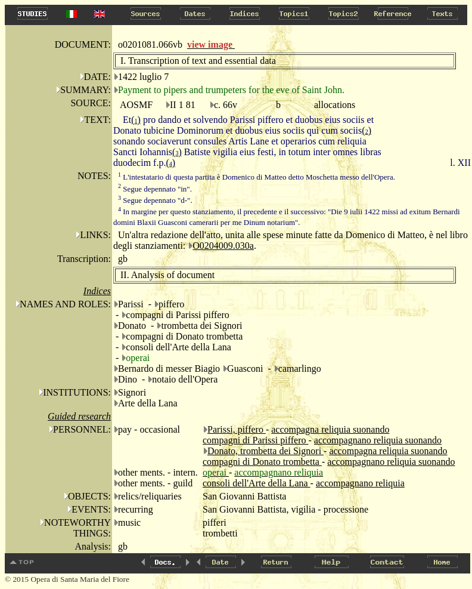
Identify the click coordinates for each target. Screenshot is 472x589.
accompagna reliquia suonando (330, 429)
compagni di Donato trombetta (262, 462)
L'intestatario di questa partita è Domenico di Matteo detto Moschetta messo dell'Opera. (256, 176)
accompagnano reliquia (360, 483)
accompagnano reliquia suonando (378, 440)
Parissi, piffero (236, 429)
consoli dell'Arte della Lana (256, 483)
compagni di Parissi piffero (255, 440)
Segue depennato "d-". (155, 200)
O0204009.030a (223, 245)
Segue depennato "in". (155, 188)
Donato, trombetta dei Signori (265, 451)
